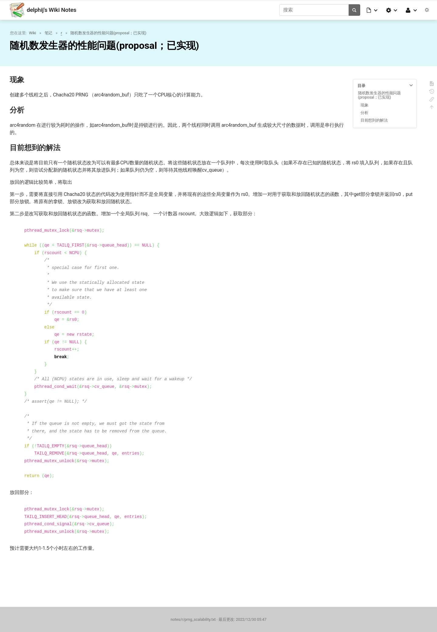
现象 (364, 105)
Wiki (32, 33)
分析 (364, 112)
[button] (372, 10)
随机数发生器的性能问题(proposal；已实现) (108, 33)
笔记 (49, 33)
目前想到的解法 (374, 120)
